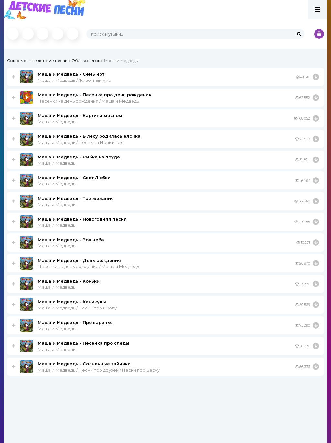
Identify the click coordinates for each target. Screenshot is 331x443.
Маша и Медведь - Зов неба (71, 239)
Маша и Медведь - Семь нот (71, 74)
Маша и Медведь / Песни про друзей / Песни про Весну (99, 370)
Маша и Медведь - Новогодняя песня (82, 219)
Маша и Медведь (56, 121)
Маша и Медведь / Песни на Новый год (80, 142)
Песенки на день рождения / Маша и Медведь (88, 100)
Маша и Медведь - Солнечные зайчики (84, 363)
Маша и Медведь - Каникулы (72, 301)
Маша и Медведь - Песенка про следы (83, 343)
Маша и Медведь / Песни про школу (77, 307)
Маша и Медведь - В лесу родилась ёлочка (89, 136)
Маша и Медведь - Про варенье (75, 322)
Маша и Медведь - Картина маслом (80, 115)
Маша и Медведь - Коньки (69, 281)
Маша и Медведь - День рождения (79, 260)
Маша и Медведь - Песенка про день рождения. (95, 94)
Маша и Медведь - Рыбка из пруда (79, 156)
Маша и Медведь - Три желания (76, 198)
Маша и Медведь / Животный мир (74, 80)
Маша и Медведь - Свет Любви (74, 177)
